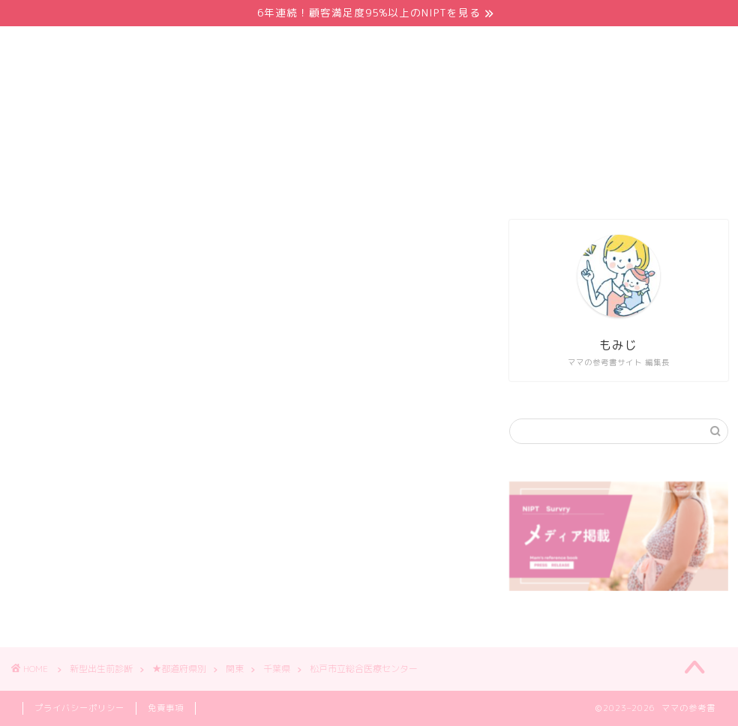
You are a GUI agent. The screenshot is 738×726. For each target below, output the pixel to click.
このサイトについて (583, 181)
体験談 (478, 181)
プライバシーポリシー (79, 708)
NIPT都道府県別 (382, 181)
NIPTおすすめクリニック (240, 181)
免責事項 (166, 708)
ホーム (122, 181)
